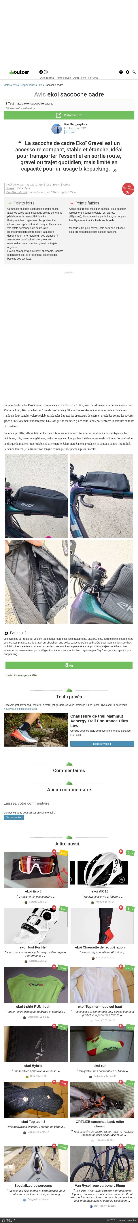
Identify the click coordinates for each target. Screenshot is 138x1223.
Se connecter (13, 817)
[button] (128, 72)
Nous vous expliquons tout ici (20, 708)
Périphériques (28, 85)
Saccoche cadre (54, 85)
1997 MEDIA (9, 1220)
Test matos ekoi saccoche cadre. (30, 103)
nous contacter (127, 1220)
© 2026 (111, 1220)
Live (83, 77)
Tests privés (69, 697)
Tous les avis (123, 675)
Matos (7, 85)
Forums (93, 77)
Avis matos (47, 77)
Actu (76, 77)
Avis (15, 85)
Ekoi (40, 85)
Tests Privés (63, 77)
